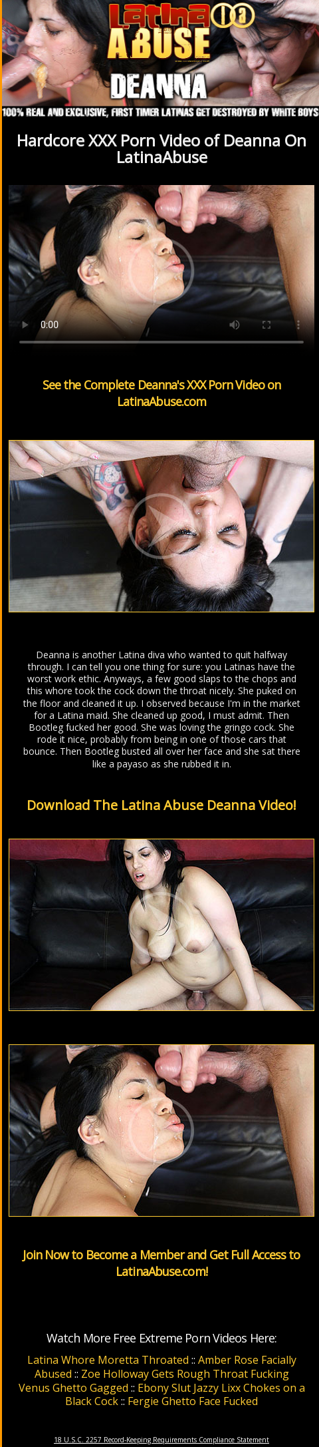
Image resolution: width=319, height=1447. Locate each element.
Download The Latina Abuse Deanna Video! (161, 805)
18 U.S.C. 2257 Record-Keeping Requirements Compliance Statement (161, 1439)
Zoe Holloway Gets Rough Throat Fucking (185, 1373)
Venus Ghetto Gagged (73, 1387)
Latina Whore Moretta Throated (108, 1359)
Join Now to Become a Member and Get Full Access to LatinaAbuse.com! (161, 1263)
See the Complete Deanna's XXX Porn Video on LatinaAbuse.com (161, 393)
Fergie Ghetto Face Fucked (193, 1401)
